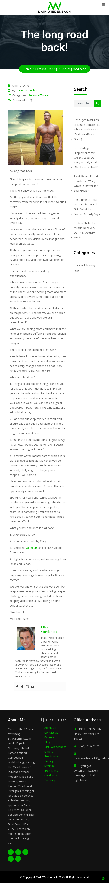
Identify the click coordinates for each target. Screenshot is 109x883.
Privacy (49, 761)
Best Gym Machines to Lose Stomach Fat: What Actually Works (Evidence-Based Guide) (87, 129)
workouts (32, 547)
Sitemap (49, 766)
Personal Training (39, 95)
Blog (47, 742)
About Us (50, 727)
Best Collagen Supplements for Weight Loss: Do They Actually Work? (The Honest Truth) (86, 157)
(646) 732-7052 (89, 746)
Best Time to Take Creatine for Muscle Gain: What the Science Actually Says (87, 207)
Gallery (48, 751)
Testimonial (51, 756)
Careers (49, 737)
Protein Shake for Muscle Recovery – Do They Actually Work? (85, 230)
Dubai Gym (51, 780)
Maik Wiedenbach (28, 90)
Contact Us (51, 732)
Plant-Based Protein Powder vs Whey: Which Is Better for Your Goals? (86, 183)
